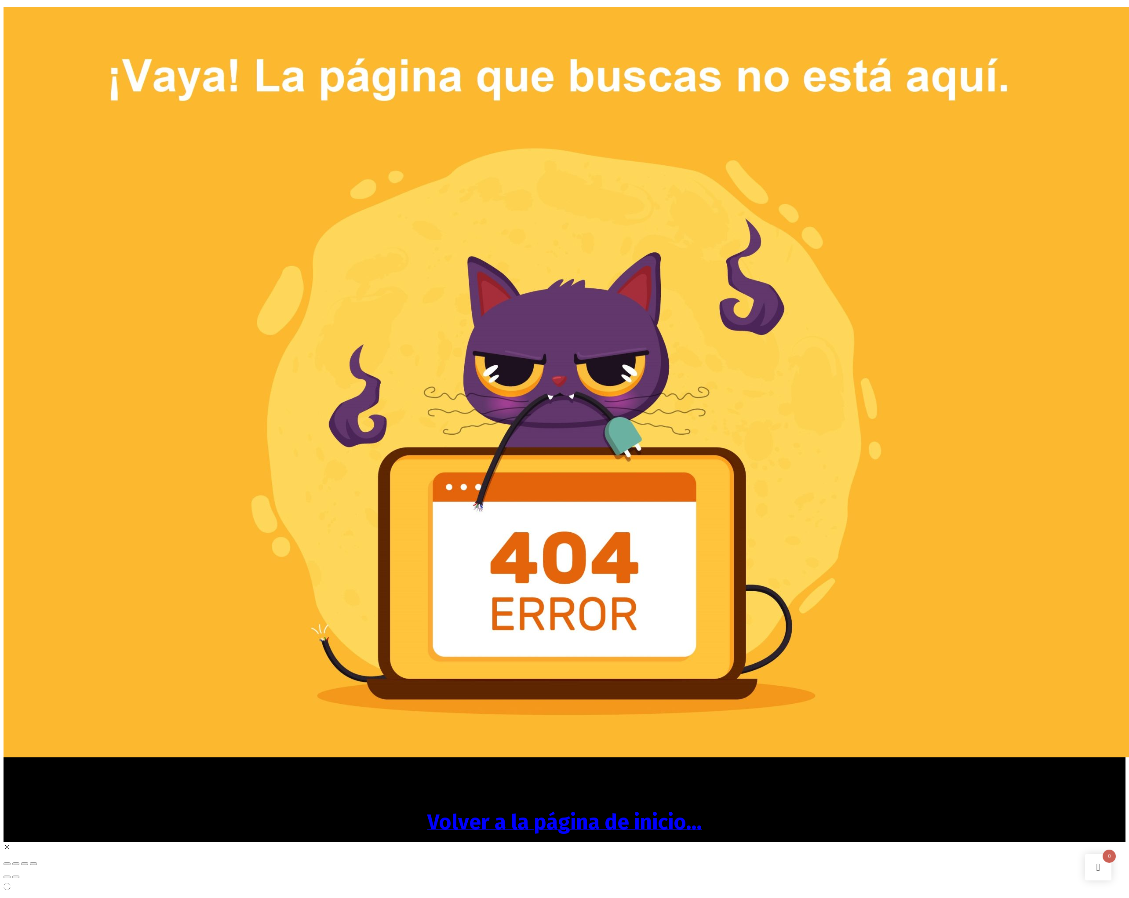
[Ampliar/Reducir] (7, 863)
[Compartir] (24, 863)
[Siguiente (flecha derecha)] (15, 877)
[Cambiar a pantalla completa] (15, 863)
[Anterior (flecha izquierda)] (7, 877)
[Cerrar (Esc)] (33, 863)
